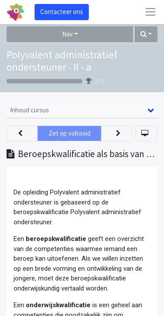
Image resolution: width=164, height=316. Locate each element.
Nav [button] (67, 34)
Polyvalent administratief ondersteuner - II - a (62, 61)
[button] (146, 34)
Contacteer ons (61, 11)
